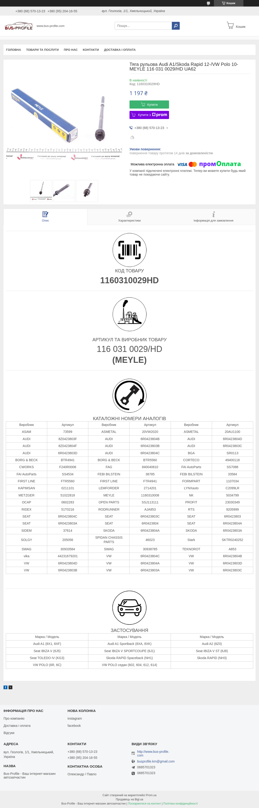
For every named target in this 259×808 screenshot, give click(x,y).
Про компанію (13, 718)
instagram (75, 718)
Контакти (91, 50)
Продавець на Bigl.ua (129, 799)
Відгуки (8, 733)
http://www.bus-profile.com (153, 753)
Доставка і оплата (120, 50)
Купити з (152, 115)
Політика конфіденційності (180, 803)
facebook (74, 726)
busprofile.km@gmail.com (156, 761)
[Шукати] (176, 26)
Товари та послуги (42, 50)
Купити (152, 104)
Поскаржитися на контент (144, 803)
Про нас (70, 50)
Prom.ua (151, 795)
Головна (13, 50)
